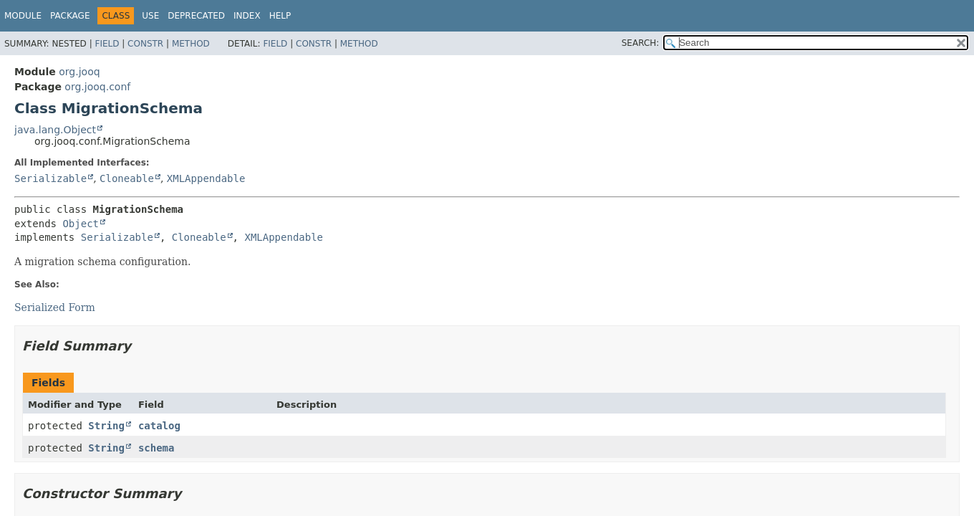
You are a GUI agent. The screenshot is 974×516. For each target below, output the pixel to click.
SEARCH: (641, 43)
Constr (145, 44)
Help (280, 16)
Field (107, 44)
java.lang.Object (55, 129)
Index (247, 16)
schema (156, 448)
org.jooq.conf (97, 86)
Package (70, 16)
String (106, 425)
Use (150, 16)
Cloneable (127, 178)
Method (191, 44)
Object (80, 223)
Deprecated (196, 16)
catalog (159, 425)
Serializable (50, 178)
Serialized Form (54, 307)
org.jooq (79, 71)
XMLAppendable (206, 178)
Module (23, 16)
